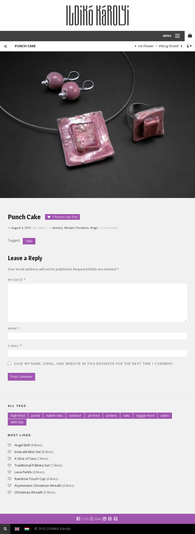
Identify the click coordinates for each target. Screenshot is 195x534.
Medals (69, 228)
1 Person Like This (64, 217)
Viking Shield (169, 46)
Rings (94, 228)
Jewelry (57, 228)
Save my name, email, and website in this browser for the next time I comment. (94, 363)
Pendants (82, 228)
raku (29, 241)
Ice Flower (146, 46)
